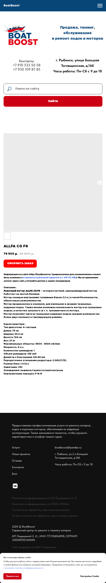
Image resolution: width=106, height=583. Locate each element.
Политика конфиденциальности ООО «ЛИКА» (40, 504)
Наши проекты (21, 454)
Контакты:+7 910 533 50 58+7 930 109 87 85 (27, 65)
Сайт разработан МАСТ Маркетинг (34, 547)
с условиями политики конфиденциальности (23, 568)
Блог (14, 473)
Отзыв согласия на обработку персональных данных (45, 515)
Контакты (18, 467)
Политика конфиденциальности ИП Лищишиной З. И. (44, 498)
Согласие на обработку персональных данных (40, 510)
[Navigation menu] (99, 5)
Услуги (16, 447)
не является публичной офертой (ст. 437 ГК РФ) (49, 278)
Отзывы (17, 460)
